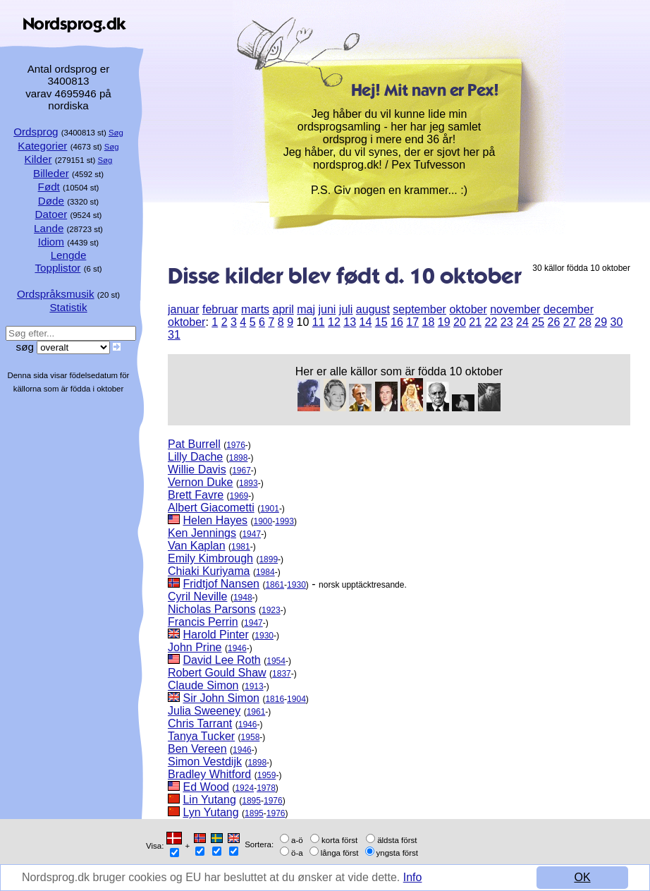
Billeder (51, 173)
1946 (237, 648)
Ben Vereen (197, 749)
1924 (244, 788)
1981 (240, 547)
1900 (263, 521)
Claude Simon (203, 685)
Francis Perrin (203, 622)
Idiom (51, 242)
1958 (250, 737)
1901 (269, 509)
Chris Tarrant (200, 723)
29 (600, 322)
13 (349, 322)
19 (444, 322)
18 (428, 322)
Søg (116, 132)
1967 (241, 470)
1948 (242, 597)
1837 (281, 674)
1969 (239, 496)
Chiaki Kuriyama (209, 571)
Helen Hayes (215, 520)
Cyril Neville (197, 596)
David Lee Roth (221, 660)
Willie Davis (197, 469)
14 (365, 322)
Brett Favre (195, 495)
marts (255, 309)
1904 (296, 699)
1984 (265, 572)
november (515, 309)
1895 (251, 801)
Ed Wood (206, 787)
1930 (296, 585)
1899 (268, 559)
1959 (266, 775)
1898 (238, 458)
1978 (266, 788)
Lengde (69, 255)
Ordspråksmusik (55, 294)
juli (346, 309)
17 (412, 322)
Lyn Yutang (210, 812)
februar (220, 309)
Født (49, 187)
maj (306, 309)
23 (507, 322)
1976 (235, 445)
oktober (467, 309)
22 (490, 322)
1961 (256, 712)
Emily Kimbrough (210, 558)
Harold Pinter (215, 635)
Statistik (68, 307)
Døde (51, 201)
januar (183, 309)
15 (381, 322)
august (373, 309)
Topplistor (57, 268)
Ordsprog (35, 132)
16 (397, 322)
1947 (251, 534)
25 (538, 322)
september (419, 309)
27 (569, 322)
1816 (274, 699)
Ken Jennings (202, 533)
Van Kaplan (197, 546)
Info (412, 877)
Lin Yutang (209, 800)
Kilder (38, 159)
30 (616, 322)
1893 (248, 483)
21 (475, 322)
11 (318, 322)
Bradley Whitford (209, 774)
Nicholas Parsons (212, 609)
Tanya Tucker (201, 736)
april (283, 309)
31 (174, 335)
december (569, 309)
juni (327, 309)
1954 (276, 661)
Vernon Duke (200, 482)
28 (585, 322)
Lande (48, 228)
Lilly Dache (195, 457)
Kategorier (42, 146)
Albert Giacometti (211, 508)
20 (459, 322)
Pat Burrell (194, 444)
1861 (274, 585)
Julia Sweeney (204, 711)
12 (334, 322)
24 (522, 322)
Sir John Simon (221, 698)
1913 (254, 686)
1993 (284, 521)
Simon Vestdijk (205, 762)
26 (553, 322)
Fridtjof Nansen (221, 584)
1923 (271, 610)
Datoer (51, 214)
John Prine (195, 647)
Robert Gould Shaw (217, 673)
